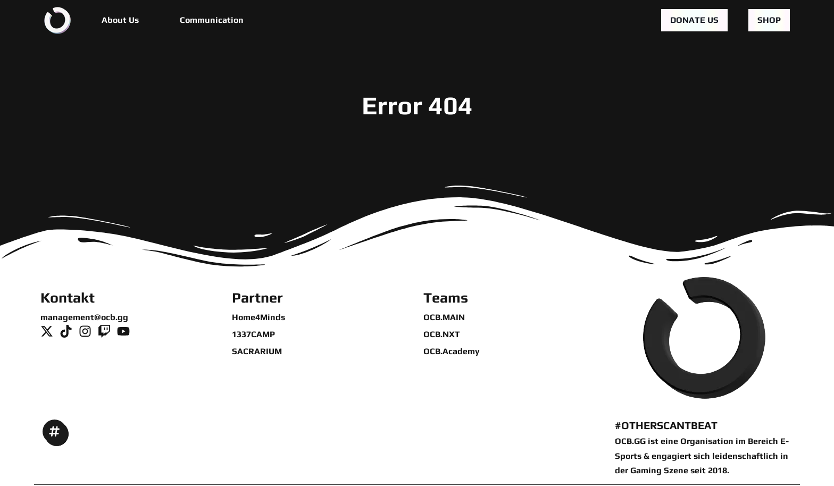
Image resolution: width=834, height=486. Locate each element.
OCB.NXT (441, 334)
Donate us (694, 20)
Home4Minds (258, 317)
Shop (769, 20)
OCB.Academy (451, 351)
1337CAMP (253, 334)
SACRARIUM (257, 351)
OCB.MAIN (444, 317)
